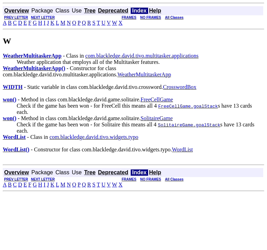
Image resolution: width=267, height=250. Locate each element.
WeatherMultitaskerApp (144, 74)
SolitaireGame (156, 118)
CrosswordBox (179, 87)
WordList (182, 149)
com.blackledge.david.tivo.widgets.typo (93, 137)
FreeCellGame (156, 99)
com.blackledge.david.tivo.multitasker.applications (142, 56)
